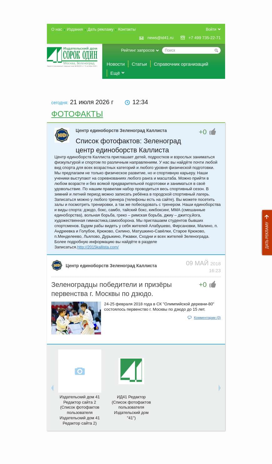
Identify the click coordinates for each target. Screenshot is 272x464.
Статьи (139, 64)
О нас (56, 29)
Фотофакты (77, 114)
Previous (52, 387)
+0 (203, 132)
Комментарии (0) (207, 317)
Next (220, 387)
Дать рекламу (265, 233)
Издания (75, 29)
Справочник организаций (181, 64)
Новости (116, 64)
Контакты (127, 29)
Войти (211, 29)
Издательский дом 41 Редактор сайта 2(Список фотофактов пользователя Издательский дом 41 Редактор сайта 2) (80, 410)
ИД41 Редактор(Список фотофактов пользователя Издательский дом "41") (131, 408)
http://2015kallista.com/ (98, 247)
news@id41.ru (161, 37)
